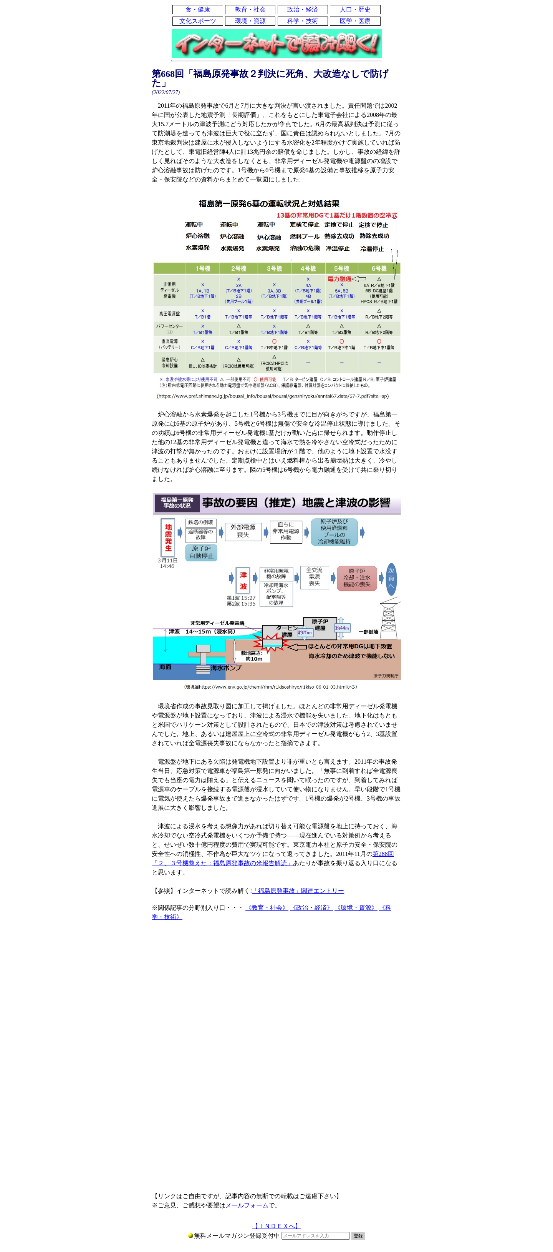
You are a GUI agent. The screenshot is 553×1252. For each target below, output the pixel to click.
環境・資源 (250, 21)
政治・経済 (302, 9)
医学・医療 (355, 21)
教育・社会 (250, 9)
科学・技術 (302, 21)
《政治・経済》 (311, 907)
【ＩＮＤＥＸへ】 (276, 1226)
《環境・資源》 (355, 907)
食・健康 (197, 9)
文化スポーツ (197, 21)
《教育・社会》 (266, 907)
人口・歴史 (355, 9)
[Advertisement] (276, 991)
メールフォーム (246, 1205)
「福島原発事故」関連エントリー (298, 890)
